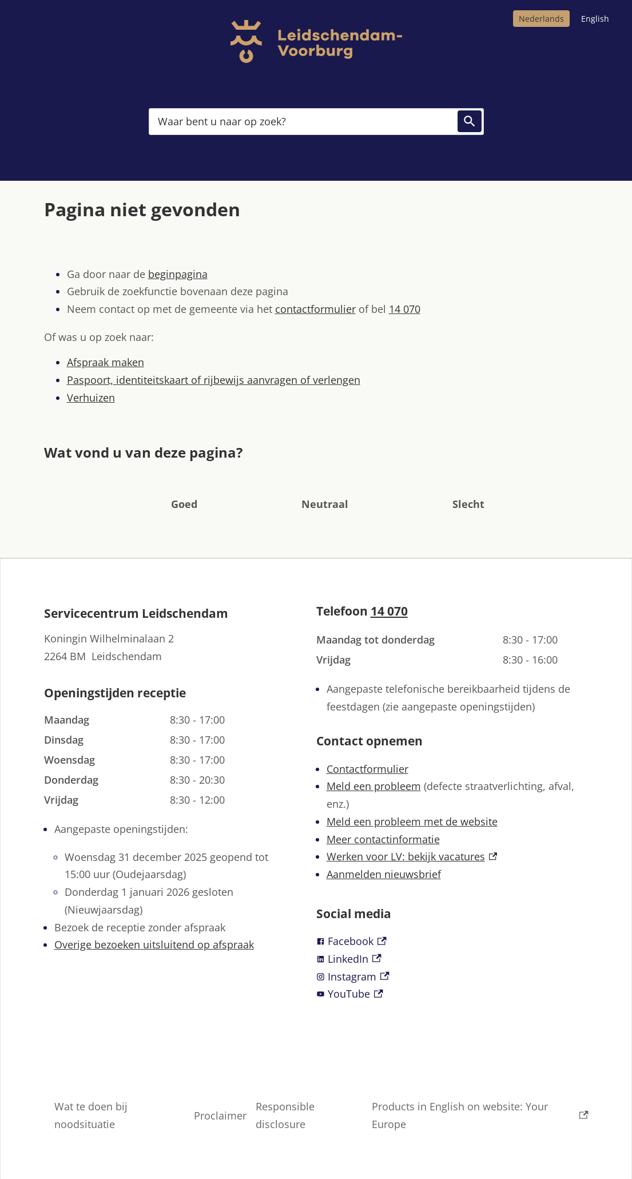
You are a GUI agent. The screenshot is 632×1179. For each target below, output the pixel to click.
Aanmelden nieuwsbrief (384, 874)
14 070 (404, 309)
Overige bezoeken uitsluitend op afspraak (154, 944)
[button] (184, 486)
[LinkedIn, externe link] (452, 959)
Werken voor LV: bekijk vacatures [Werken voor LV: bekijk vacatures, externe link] (412, 856)
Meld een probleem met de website (412, 821)
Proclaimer (220, 1115)
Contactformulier (367, 769)
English (595, 18)
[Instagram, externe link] (452, 977)
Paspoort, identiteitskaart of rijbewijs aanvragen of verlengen (213, 380)
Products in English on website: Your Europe (480, 1115)
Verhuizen (91, 397)
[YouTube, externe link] (452, 994)
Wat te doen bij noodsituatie (91, 1115)
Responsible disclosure (285, 1115)
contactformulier (315, 309)
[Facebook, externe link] (452, 941)
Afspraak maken (105, 362)
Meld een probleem (374, 786)
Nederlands (541, 18)
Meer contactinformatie (383, 839)
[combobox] (316, 121)
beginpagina (178, 274)
